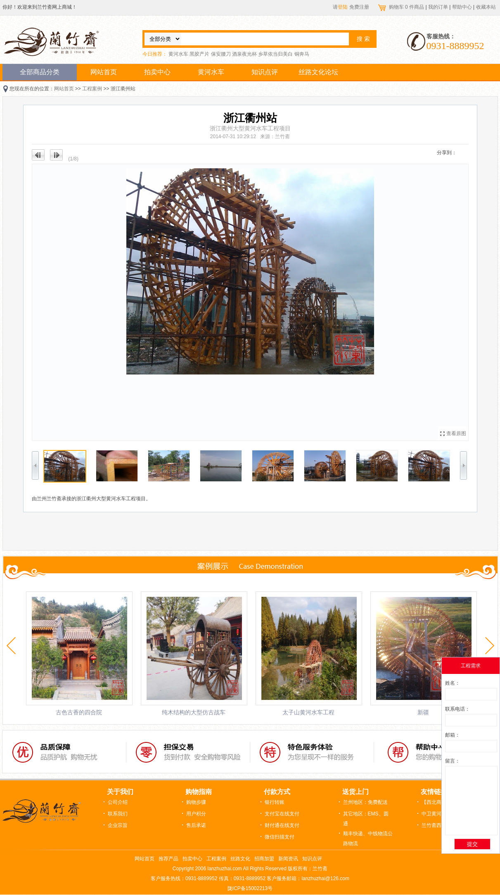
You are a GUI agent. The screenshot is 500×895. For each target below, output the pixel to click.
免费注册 (359, 7)
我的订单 (438, 7)
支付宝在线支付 (282, 814)
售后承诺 (196, 825)
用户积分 (196, 814)
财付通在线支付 (282, 825)
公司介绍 (118, 802)
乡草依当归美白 (275, 54)
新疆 (423, 712)
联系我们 (118, 814)
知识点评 (264, 71)
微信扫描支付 (279, 837)
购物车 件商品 (407, 7)
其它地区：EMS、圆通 (366, 819)
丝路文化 (240, 859)
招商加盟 (264, 859)
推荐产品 (168, 859)
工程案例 (92, 89)
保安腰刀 (221, 54)
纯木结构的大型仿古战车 (193, 712)
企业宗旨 (118, 825)
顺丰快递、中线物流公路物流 (368, 838)
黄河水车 (178, 54)
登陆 (343, 7)
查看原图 (456, 433)
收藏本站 (486, 7)
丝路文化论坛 (318, 71)
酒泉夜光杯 (244, 54)
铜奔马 (301, 54)
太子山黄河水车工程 (308, 712)
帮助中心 (462, 7)
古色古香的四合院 (79, 712)
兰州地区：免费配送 (365, 802)
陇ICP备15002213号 (250, 888)
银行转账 (274, 802)
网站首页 (103, 71)
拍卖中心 (157, 71)
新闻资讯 (288, 859)
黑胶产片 (199, 54)
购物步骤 (196, 802)
